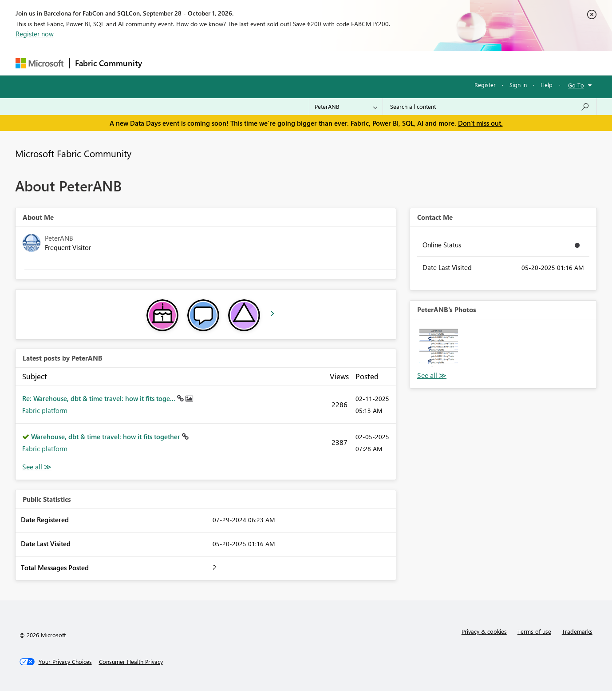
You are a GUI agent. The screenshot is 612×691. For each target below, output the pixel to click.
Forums (162, 63)
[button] (438, 348)
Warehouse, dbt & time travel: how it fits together (106, 436)
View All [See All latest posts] (36, 467)
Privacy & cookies (484, 631)
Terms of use (534, 631)
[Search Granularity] (346, 106)
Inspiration (201, 63)
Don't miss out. (480, 123)
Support (388, 63)
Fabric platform (44, 410)
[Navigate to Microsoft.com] (39, 63)
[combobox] (490, 106)
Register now (35, 33)
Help (547, 84)
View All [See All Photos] (431, 375)
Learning (351, 63)
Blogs (317, 63)
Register (485, 84)
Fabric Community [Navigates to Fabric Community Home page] (108, 63)
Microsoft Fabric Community (73, 153)
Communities (277, 63)
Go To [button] (576, 85)
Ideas (238, 63)
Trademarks (577, 631)
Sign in (518, 84)
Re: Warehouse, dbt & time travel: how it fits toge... (99, 398)
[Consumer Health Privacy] (131, 662)
